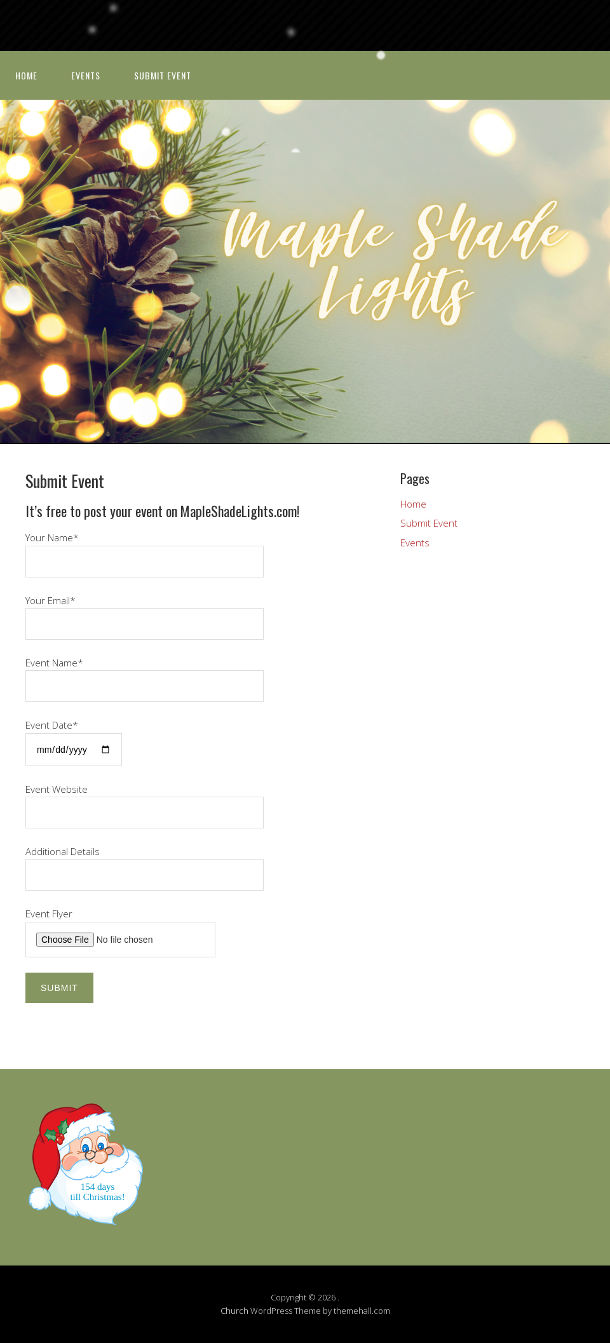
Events (85, 75)
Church (234, 1310)
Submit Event (162, 75)
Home (26, 75)
